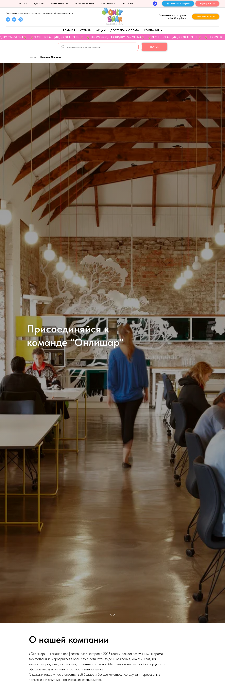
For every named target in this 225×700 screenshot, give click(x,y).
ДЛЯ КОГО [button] (39, 3)
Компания (152, 30)
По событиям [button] (108, 3)
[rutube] (14, 21)
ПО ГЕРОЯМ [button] (128, 3)
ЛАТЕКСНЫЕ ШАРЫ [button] (60, 3)
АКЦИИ (101, 30)
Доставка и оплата (124, 30)
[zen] (20, 21)
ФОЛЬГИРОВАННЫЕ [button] (84, 3)
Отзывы (85, 30)
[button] (205, 16)
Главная (69, 30)
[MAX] (155, 3)
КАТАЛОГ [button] (23, 3)
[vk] (8, 21)
